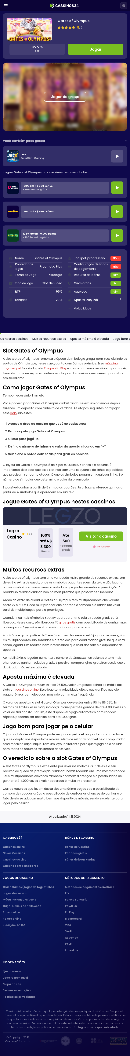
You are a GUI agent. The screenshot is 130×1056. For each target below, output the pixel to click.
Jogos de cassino (15, 893)
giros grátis (67, 622)
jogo (13, 413)
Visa (68, 925)
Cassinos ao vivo (14, 859)
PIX (67, 893)
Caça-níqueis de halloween (22, 906)
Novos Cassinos (14, 853)
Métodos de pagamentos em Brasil (89, 887)
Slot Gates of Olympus (18, 339)
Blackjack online (14, 925)
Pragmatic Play (50, 266)
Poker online (11, 912)
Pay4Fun (71, 906)
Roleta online (12, 919)
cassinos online (27, 689)
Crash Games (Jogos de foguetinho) (28, 887)
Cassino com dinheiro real (21, 866)
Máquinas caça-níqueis (19, 899)
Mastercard (73, 919)
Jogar (95, 49)
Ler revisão (101, 546)
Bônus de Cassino (77, 847)
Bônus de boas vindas (80, 859)
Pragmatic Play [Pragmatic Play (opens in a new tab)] (55, 368)
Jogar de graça (65, 96)
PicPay (69, 912)
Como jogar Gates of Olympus (61, 339)
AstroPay (71, 938)
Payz (68, 944)
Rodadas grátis (76, 853)
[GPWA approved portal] (118, 1041)
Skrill (68, 931)
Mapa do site (12, 984)
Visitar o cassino (101, 536)
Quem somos (12, 971)
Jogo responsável (15, 978)
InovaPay (71, 950)
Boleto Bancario (76, 899)
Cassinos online (14, 847)
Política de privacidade (19, 997)
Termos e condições (17, 990)
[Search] (123, 5)
